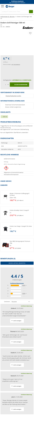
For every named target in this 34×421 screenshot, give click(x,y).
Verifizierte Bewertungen (17, 283)
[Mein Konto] (27, 6)
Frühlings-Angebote (17, 1)
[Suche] (15, 11)
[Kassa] (31, 6)
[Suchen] (31, 11)
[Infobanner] (17, 2)
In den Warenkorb (19, 85)
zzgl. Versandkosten (15, 64)
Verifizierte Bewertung (26, 306)
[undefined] (20, 197)
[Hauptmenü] (2, 6)
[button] (17, 197)
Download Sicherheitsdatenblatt (15, 104)
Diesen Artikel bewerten (17, 263)
